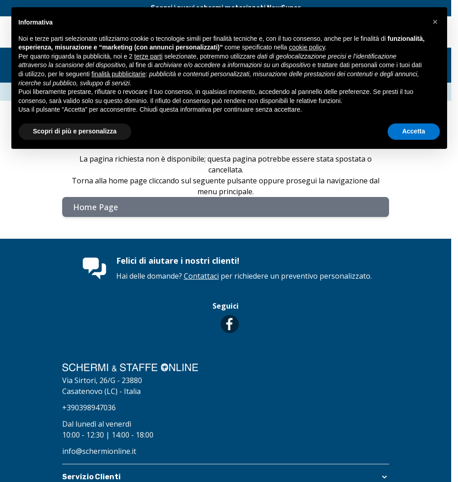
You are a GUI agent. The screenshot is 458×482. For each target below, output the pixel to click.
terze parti (148, 56)
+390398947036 (89, 408)
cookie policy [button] (307, 47)
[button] (435, 22)
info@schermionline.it (99, 451)
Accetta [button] (413, 131)
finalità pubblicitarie (119, 74)
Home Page (95, 207)
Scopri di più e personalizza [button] (75, 131)
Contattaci (201, 276)
